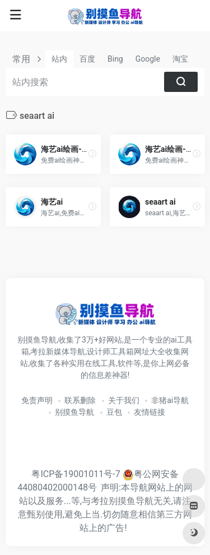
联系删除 (80, 400)
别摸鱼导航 (74, 412)
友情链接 (149, 412)
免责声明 (37, 400)
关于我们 (123, 400)
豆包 (114, 412)
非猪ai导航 (170, 400)
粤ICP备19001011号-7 (75, 474)
